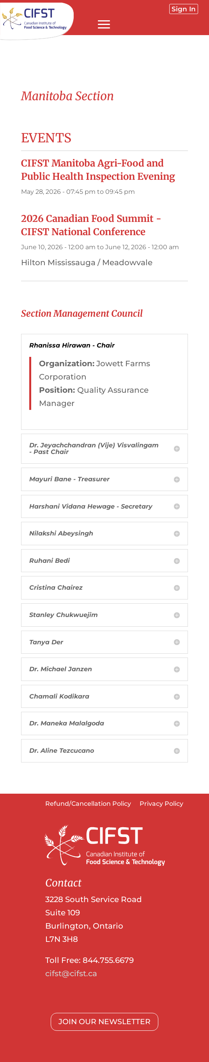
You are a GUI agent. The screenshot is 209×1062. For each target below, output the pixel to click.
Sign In (184, 9)
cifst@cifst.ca (71, 973)
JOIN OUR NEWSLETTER (104, 1021)
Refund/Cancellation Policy (88, 804)
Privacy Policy (161, 804)
